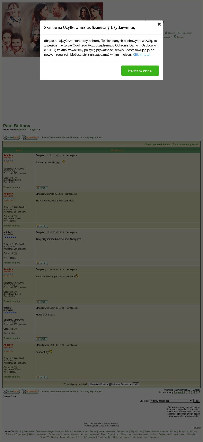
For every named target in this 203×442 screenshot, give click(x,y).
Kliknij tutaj (141, 54)
